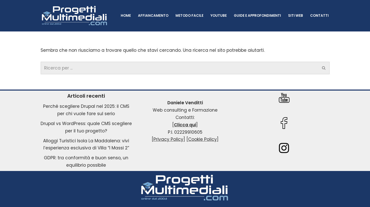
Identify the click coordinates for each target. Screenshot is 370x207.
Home (126, 15)
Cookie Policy (202, 139)
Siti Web (295, 15)
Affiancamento (153, 15)
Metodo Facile (189, 15)
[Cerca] (179, 68)
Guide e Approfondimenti (257, 15)
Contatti (319, 15)
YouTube (218, 15)
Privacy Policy (168, 139)
